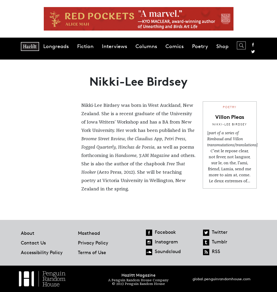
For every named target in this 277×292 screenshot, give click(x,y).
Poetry (200, 46)
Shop (222, 46)
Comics (174, 46)
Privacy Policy (93, 243)
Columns (146, 46)
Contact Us (33, 243)
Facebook (253, 45)
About (27, 233)
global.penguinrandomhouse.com (221, 279)
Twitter (253, 52)
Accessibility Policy (42, 252)
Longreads (56, 46)
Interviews (114, 46)
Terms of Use (92, 252)
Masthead (89, 233)
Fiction (85, 46)
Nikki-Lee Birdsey (229, 124)
